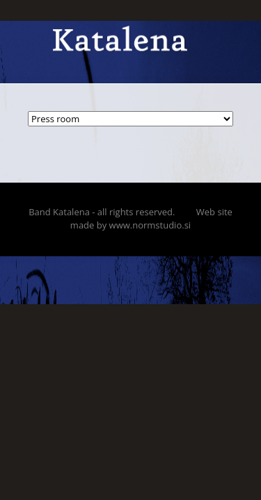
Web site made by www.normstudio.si (151, 218)
